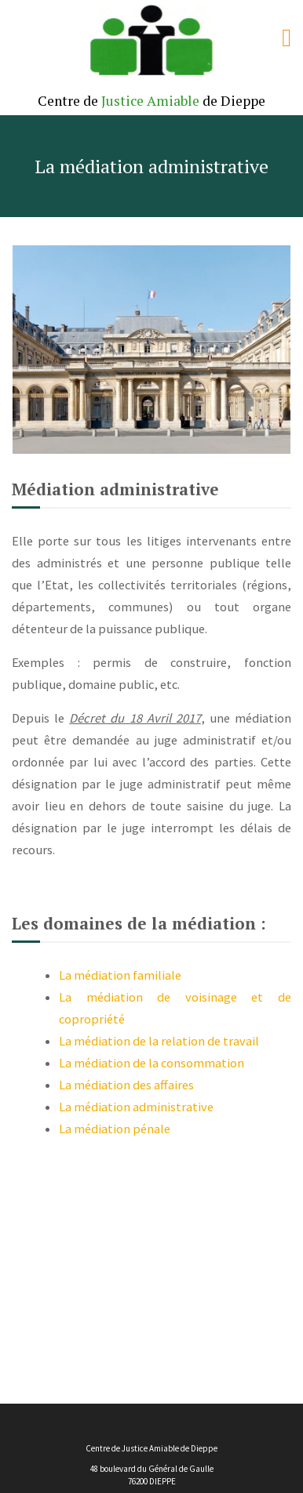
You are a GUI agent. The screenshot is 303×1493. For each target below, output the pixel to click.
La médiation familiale (120, 975)
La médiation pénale (114, 1128)
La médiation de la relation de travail (159, 1041)
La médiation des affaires (126, 1085)
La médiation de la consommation (151, 1063)
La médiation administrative (136, 1106)
